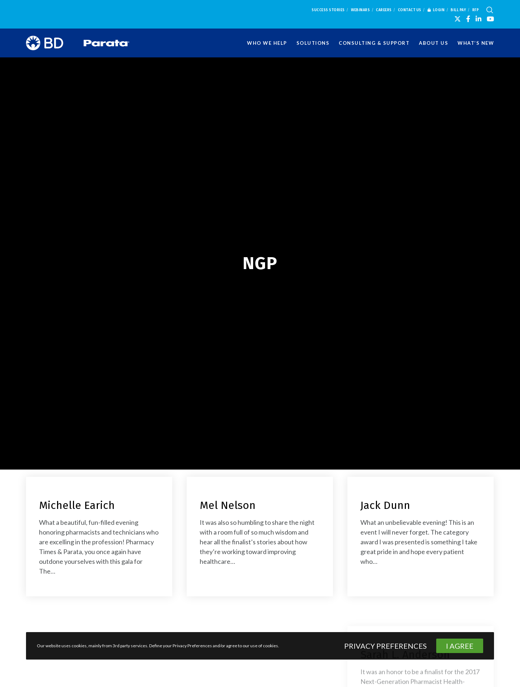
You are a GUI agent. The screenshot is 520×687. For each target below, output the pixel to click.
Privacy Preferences (385, 645)
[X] (457, 19)
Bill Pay (458, 10)
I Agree (459, 645)
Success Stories (328, 10)
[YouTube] (490, 19)
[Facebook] (468, 19)
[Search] (489, 10)
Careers (384, 10)
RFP (475, 10)
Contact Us (409, 10)
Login (436, 10)
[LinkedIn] (478, 19)
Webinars (360, 10)
